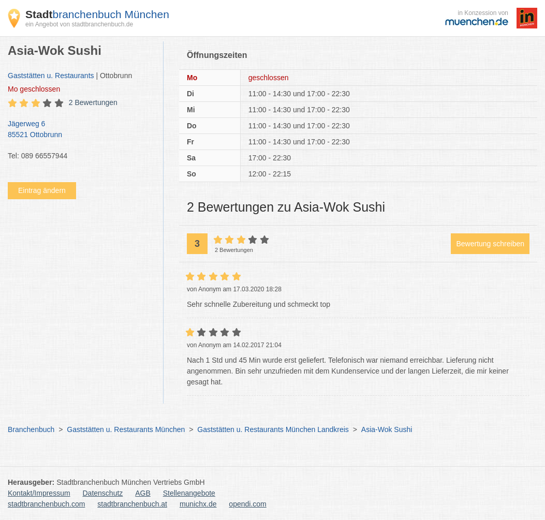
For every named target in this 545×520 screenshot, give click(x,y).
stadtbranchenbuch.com (46, 504)
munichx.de (198, 504)
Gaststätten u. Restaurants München (126, 429)
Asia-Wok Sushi (387, 429)
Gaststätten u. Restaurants (51, 75)
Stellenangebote (189, 493)
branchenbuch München (97, 14)
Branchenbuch (31, 429)
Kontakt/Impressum (39, 493)
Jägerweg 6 (80, 130)
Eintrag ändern (42, 190)
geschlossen (34, 89)
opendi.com (247, 504)
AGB (143, 493)
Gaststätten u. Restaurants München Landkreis (273, 429)
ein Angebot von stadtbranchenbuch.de (79, 24)
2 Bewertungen (93, 102)
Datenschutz (103, 493)
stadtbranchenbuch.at (132, 504)
